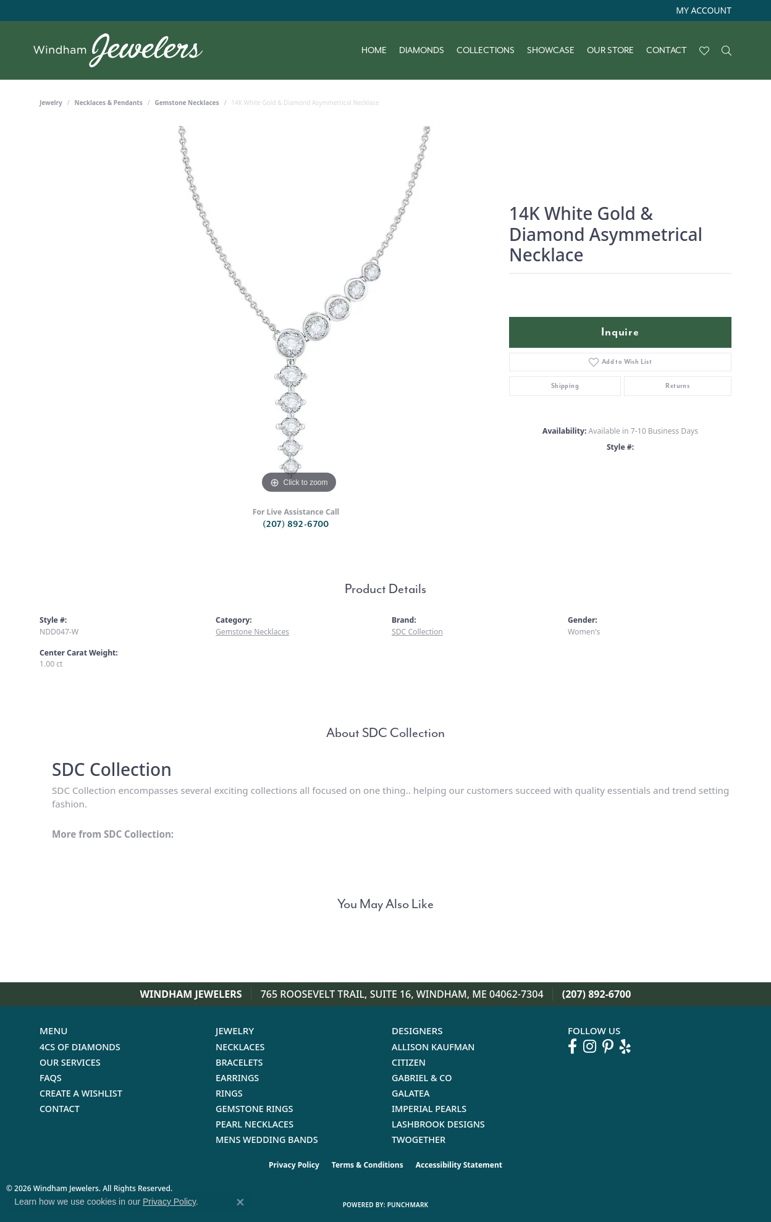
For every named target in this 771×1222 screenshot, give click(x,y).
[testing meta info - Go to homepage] (124, 50)
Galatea (411, 1093)
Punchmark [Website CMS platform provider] (408, 1204)
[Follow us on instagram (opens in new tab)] (589, 1046)
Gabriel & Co (422, 1078)
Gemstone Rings (254, 1109)
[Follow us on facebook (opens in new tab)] (572, 1046)
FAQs (51, 1078)
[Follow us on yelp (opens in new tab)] (625, 1046)
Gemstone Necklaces (186, 102)
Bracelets (239, 1062)
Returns (677, 386)
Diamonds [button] (421, 51)
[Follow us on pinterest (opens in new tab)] (607, 1046)
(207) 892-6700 (296, 524)
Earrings (237, 1078)
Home (374, 51)
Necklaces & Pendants (109, 102)
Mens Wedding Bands (267, 1139)
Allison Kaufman (433, 1047)
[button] (702, 10)
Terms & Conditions (367, 1165)
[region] (299, 311)
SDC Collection (417, 631)
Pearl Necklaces (254, 1124)
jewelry (51, 102)
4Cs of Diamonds (80, 1047)
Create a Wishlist (81, 1093)
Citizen (409, 1062)
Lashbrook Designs (438, 1124)
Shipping (565, 386)
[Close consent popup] (240, 1202)
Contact (666, 51)
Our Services (70, 1062)
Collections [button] (486, 51)
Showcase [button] (551, 51)
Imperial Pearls (429, 1109)
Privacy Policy (294, 1165)
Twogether (418, 1139)
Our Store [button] (610, 51)
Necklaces (240, 1047)
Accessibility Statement (459, 1165)
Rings (229, 1093)
